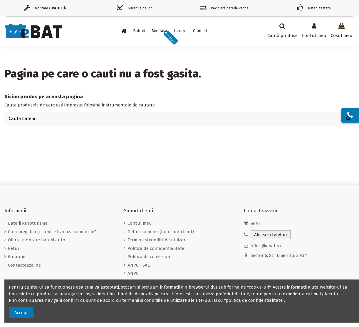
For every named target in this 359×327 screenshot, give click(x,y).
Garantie (16, 256)
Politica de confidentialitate (156, 248)
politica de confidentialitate (254, 300)
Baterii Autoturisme (28, 223)
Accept (21, 312)
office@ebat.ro (266, 245)
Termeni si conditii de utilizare (158, 240)
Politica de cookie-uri (149, 256)
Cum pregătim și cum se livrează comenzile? (52, 231)
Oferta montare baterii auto (36, 240)
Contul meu (140, 223)
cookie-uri (259, 287)
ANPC (133, 273)
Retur (13, 248)
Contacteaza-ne (24, 265)
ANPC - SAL (139, 265)
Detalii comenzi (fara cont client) (161, 231)
